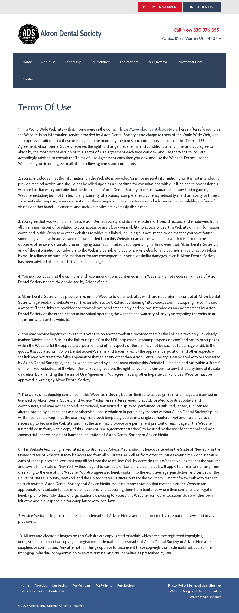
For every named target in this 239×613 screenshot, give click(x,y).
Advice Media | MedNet (205, 597)
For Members (101, 62)
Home (27, 62)
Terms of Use (198, 585)
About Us (48, 62)
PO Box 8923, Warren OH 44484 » (191, 38)
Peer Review (157, 62)
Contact (29, 79)
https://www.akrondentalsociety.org (148, 129)
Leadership (73, 62)
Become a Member (159, 7)
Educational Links (189, 62)
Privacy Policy (177, 585)
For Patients (129, 62)
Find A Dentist (201, 7)
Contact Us (57, 591)
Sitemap (215, 585)
